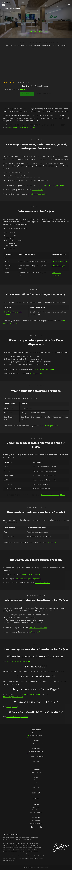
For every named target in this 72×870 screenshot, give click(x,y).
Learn (36, 775)
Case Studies (36, 759)
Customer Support (36, 796)
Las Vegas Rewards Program (30, 575)
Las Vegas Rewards (59, 261)
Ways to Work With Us (36, 751)
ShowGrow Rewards (42, 583)
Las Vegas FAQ (37, 190)
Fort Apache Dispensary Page (18, 661)
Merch (36, 787)
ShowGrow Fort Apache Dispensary (36, 86)
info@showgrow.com (36, 823)
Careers (36, 785)
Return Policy (36, 810)
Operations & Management (36, 756)
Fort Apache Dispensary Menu (53, 495)
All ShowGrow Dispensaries (17, 717)
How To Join (36, 761)
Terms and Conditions (36, 812)
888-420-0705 (36, 820)
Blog (36, 782)
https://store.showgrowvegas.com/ (27, 579)
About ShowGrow (36, 772)
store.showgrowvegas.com (13, 697)
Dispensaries (8, 8)
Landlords (36, 764)
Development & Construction (37, 754)
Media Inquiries (36, 780)
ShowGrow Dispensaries (37, 194)
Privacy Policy (36, 807)
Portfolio (36, 777)
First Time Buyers (58, 266)
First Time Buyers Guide (37, 31)
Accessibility (36, 798)
